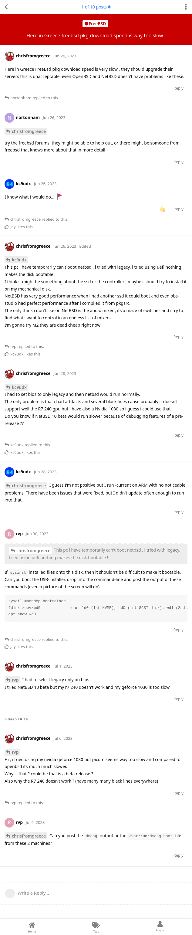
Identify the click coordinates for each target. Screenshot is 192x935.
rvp (15, 680)
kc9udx (19, 260)
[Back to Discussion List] (6, 7)
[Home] (32, 927)
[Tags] (96, 927)
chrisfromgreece (29, 131)
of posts (95, 7)
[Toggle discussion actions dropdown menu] (186, 7)
